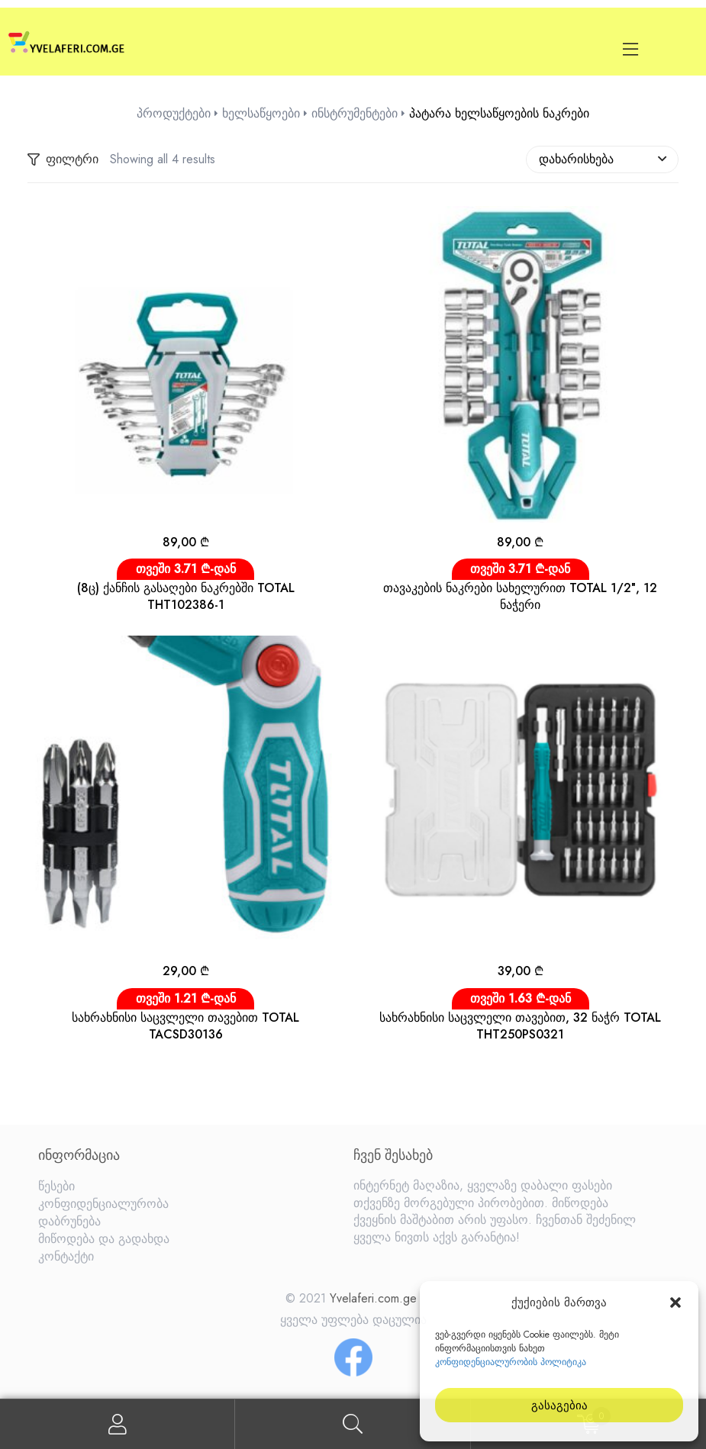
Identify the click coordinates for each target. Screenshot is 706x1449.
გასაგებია (559, 1405)
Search (352, 1424)
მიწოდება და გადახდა (103, 1239)
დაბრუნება (69, 1221)
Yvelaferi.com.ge (373, 1298)
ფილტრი (62, 159)
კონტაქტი (66, 1256)
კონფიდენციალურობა (103, 1203)
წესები (56, 1186)
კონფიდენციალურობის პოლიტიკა (510, 1362)
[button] (675, 1302)
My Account (117, 1424)
